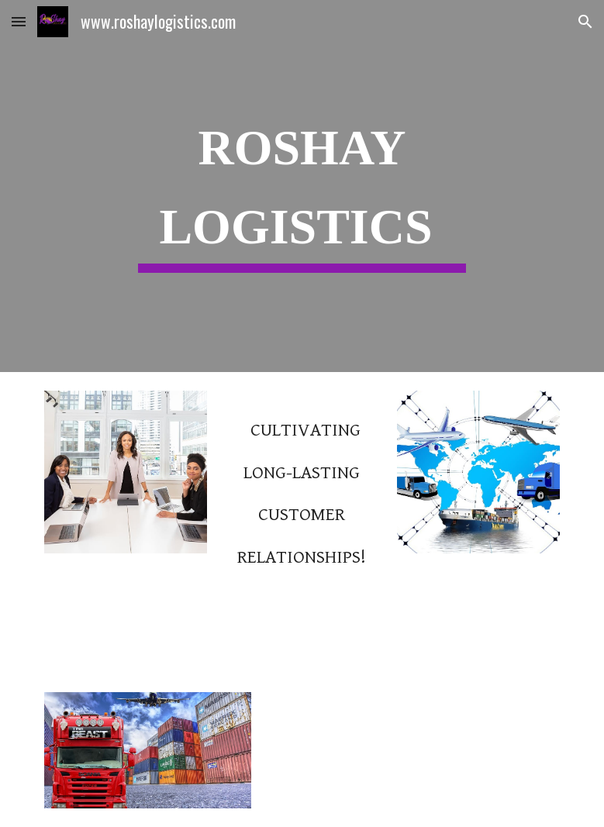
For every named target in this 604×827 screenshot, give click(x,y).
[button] (18, 21)
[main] (301, 186)
